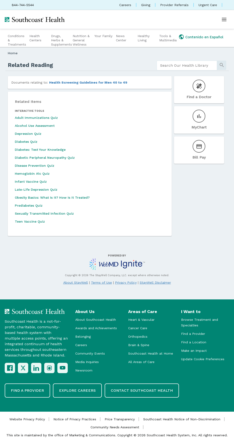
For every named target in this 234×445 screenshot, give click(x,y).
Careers (125, 5)
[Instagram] (49, 368)
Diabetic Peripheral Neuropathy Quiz (45, 157)
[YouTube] (62, 368)
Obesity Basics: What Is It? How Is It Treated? (52, 197)
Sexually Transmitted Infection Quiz (44, 213)
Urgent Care (207, 5)
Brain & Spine (138, 345)
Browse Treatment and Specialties (199, 322)
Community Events (90, 353)
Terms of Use (101, 282)
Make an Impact (194, 350)
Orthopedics (137, 336)
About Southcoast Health (95, 319)
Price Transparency (120, 419)
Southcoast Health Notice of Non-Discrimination (181, 419)
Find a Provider (193, 334)
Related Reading (30, 65)
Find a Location (193, 342)
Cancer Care (137, 328)
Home (13, 53)
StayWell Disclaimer (155, 282)
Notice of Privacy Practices (74, 419)
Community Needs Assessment (115, 427)
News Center (121, 38)
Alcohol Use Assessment (35, 126)
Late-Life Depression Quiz (36, 189)
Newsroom (83, 370)
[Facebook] (10, 368)
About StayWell (75, 282)
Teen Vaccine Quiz (30, 221)
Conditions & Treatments (17, 40)
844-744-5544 (23, 5)
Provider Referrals (174, 5)
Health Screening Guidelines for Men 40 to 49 (88, 82)
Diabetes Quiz (26, 141)
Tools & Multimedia (168, 38)
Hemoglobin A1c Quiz (32, 173)
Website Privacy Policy (27, 419)
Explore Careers (77, 390)
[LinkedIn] (36, 368)
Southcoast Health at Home (150, 353)
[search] (187, 65)
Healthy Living (144, 38)
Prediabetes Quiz (29, 205)
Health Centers (35, 38)
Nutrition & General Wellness (81, 40)
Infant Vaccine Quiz (31, 181)
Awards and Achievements (96, 328)
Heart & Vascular (141, 319)
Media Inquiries (87, 362)
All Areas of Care (141, 362)
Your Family (103, 36)
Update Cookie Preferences (202, 359)
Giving (145, 5)
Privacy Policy (126, 282)
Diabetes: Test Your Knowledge (40, 149)
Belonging (83, 336)
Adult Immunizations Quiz (36, 118)
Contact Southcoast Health (142, 390)
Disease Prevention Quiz (34, 165)
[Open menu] (224, 19)
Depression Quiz (28, 133)
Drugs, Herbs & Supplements (61, 40)
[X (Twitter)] (23, 368)
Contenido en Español (204, 37)
